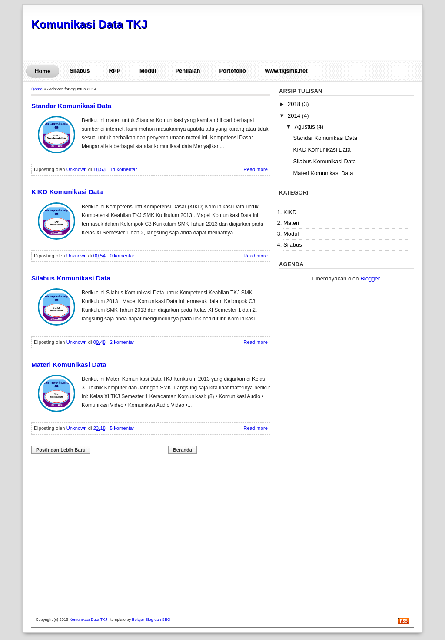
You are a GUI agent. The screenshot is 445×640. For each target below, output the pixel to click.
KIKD (289, 212)
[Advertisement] (313, 35)
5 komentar (122, 428)
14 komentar (123, 169)
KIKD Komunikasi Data (67, 191)
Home (42, 71)
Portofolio (232, 70)
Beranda (182, 449)
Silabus (80, 70)
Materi (291, 223)
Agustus (306, 126)
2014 (295, 115)
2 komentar (122, 342)
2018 (295, 104)
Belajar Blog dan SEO (151, 619)
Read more (255, 169)
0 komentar (122, 255)
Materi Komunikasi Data (68, 364)
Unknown (77, 169)
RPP (114, 70)
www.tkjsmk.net (286, 70)
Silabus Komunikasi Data (70, 278)
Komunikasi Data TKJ (89, 24)
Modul (147, 70)
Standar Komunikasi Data (71, 105)
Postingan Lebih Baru (61, 449)
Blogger (369, 278)
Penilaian (187, 70)
